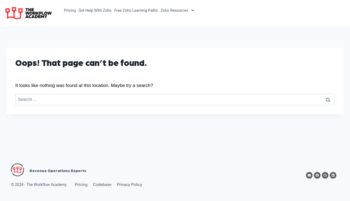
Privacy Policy (129, 184)
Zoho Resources (178, 10)
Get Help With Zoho (95, 10)
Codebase (102, 184)
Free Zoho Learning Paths (136, 10)
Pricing (70, 10)
